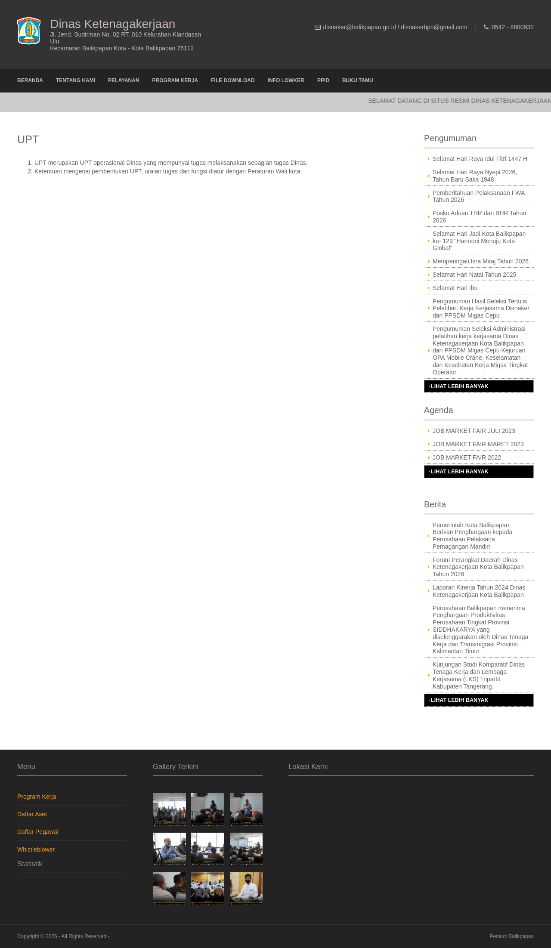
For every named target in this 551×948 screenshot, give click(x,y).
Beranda (30, 80)
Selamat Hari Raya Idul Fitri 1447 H (480, 158)
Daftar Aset (32, 814)
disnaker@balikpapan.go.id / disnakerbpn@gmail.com (395, 27)
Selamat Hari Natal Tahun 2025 (474, 274)
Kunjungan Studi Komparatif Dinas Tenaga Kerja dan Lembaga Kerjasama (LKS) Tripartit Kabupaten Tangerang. (479, 675)
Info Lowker (286, 80)
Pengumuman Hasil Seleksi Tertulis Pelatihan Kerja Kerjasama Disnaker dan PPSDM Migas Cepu (481, 308)
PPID (323, 80)
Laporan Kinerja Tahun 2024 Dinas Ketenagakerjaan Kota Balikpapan (479, 591)
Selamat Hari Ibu (455, 287)
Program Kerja (175, 80)
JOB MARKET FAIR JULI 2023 (474, 430)
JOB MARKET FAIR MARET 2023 (478, 444)
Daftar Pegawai (38, 831)
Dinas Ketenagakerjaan (112, 24)
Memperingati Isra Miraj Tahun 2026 (481, 261)
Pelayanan (123, 80)
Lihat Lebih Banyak (460, 386)
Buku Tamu (357, 80)
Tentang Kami (75, 80)
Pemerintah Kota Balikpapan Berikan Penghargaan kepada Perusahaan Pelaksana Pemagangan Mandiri (472, 536)
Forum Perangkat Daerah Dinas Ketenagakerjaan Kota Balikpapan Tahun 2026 (478, 567)
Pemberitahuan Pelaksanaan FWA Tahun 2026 (479, 196)
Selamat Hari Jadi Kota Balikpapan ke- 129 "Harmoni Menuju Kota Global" (479, 241)
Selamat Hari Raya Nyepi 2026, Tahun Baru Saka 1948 (475, 176)
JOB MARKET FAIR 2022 (467, 457)
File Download (232, 80)
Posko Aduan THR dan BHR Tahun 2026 (479, 217)
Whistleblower (36, 849)
